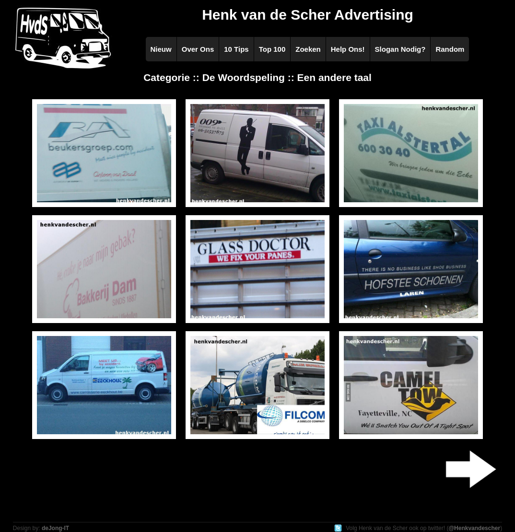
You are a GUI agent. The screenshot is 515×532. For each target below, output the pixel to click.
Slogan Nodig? (400, 49)
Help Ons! (348, 49)
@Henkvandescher (474, 528)
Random (449, 49)
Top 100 (272, 49)
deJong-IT (55, 528)
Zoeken (308, 49)
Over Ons (198, 49)
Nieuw (161, 49)
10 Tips (236, 49)
